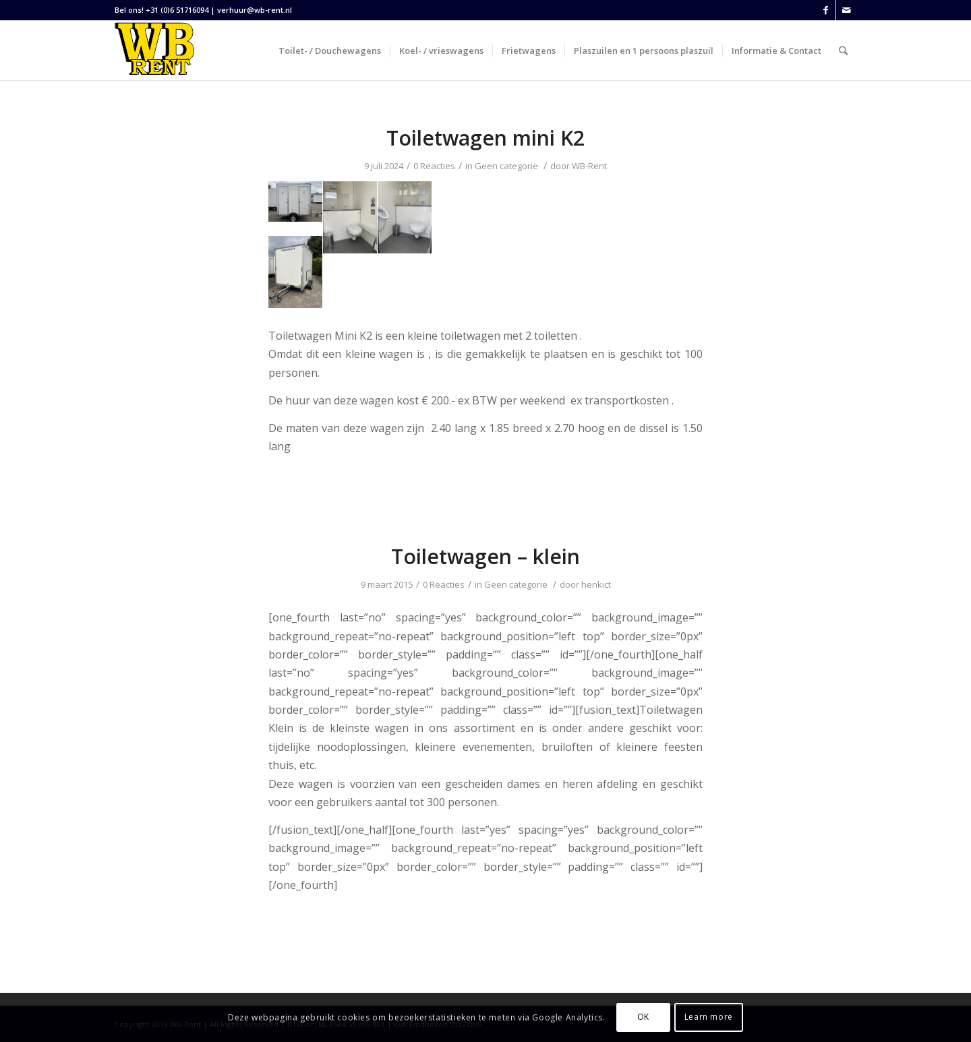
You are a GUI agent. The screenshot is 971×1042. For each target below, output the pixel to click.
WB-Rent (589, 166)
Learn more (708, 1016)
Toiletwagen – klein (485, 556)
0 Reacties (434, 166)
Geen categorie (506, 166)
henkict (596, 584)
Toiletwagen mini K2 (485, 138)
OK (643, 1016)
